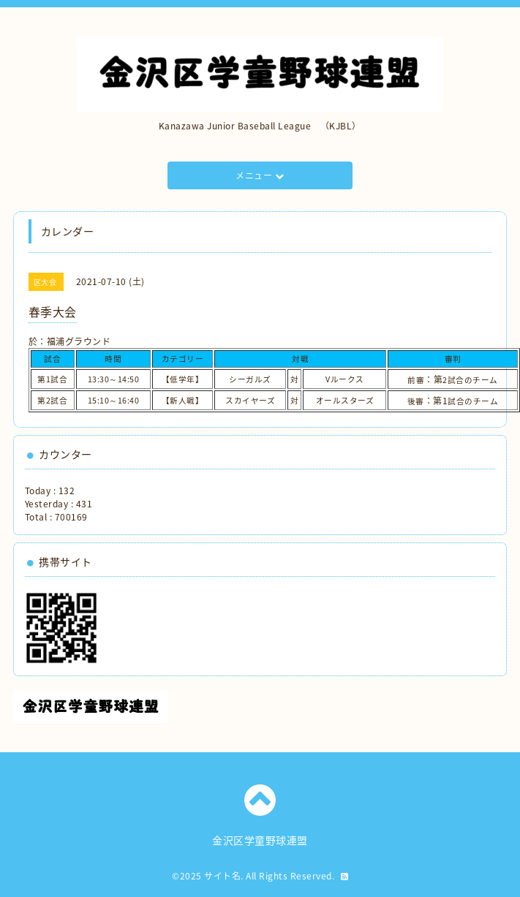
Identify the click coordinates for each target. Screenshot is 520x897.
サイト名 (222, 875)
